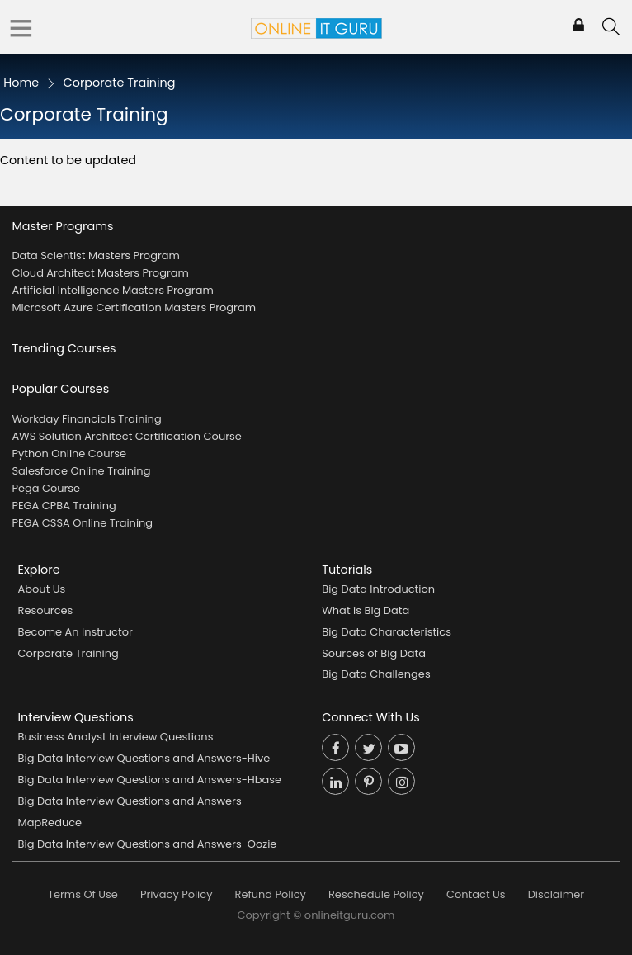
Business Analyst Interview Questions (116, 737)
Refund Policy (270, 894)
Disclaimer (556, 894)
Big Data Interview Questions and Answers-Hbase (150, 779)
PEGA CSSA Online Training (82, 523)
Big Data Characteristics (386, 632)
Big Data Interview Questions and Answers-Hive (144, 758)
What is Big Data (365, 610)
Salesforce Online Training (81, 471)
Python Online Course (69, 453)
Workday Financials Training (86, 419)
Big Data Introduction (378, 589)
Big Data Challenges (376, 674)
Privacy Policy (176, 894)
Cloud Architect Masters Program (100, 273)
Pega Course (46, 488)
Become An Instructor (75, 632)
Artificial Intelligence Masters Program (112, 290)
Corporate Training (68, 653)
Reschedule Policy (376, 894)
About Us (42, 589)
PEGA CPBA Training (64, 505)
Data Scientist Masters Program (95, 255)
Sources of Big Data (374, 653)
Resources (45, 610)
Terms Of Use (83, 894)
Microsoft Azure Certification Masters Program (134, 307)
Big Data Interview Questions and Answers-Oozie (147, 844)
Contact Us (476, 894)
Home (21, 82)
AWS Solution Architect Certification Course (126, 436)
